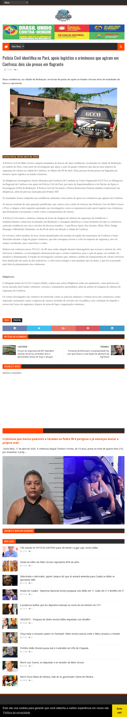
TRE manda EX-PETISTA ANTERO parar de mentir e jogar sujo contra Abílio (59, 547)
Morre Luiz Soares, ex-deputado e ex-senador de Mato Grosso (52, 662)
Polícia (17, 320)
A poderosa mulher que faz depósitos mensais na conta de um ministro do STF (60, 605)
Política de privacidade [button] (16, 712)
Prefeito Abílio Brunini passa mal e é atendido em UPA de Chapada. (54, 648)
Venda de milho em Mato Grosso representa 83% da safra (49, 562)
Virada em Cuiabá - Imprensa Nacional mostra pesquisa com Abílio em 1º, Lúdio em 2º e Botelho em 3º (72, 590)
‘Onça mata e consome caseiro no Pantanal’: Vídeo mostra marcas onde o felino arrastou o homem (70, 633)
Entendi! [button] (119, 710)
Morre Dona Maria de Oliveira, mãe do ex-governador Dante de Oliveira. (57, 676)
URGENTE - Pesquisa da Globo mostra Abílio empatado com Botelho (55, 619)
